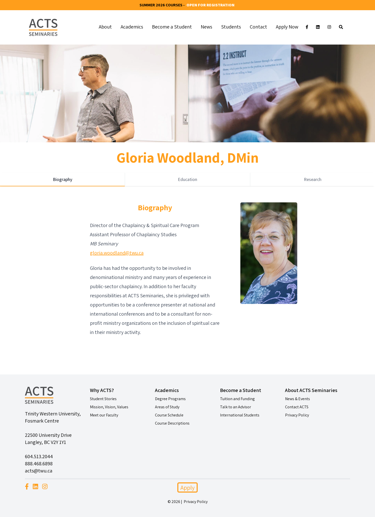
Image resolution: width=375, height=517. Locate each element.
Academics (132, 26)
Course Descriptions (172, 423)
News (206, 26)
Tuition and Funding (237, 398)
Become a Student (172, 26)
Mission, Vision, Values (109, 407)
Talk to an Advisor (235, 407)
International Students (239, 415)
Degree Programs (170, 398)
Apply (187, 487)
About (105, 26)
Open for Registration (210, 5)
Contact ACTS (296, 407)
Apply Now (287, 26)
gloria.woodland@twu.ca (117, 252)
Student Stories (103, 398)
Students (231, 26)
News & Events (297, 398)
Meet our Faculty (104, 415)
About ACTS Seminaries (311, 390)
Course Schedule (169, 415)
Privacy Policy (297, 415)
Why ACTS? (102, 390)
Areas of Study (167, 407)
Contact (258, 26)
